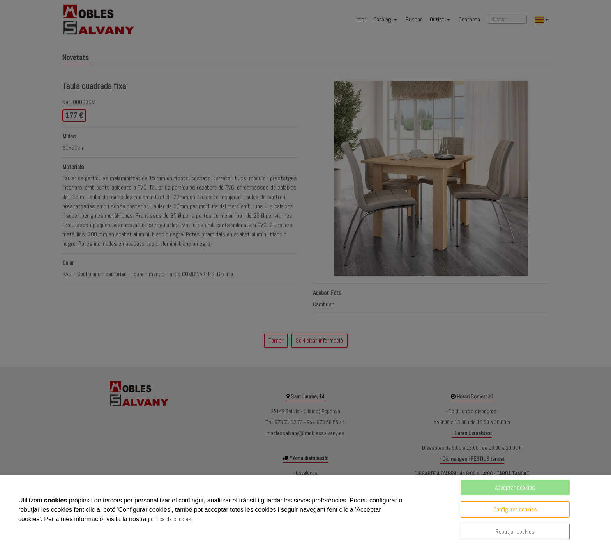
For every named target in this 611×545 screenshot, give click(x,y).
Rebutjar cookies (515, 531)
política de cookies (169, 519)
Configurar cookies (515, 509)
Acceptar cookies (515, 487)
